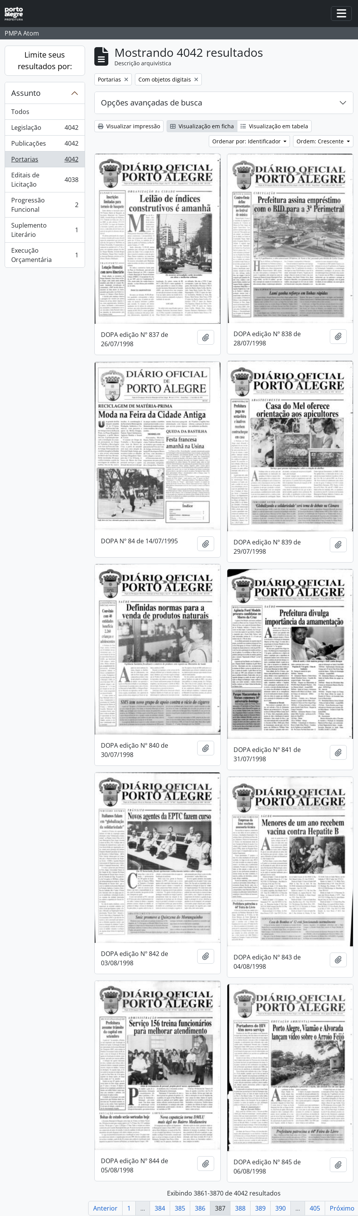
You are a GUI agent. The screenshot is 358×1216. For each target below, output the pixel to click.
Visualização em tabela (274, 126)
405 (315, 1208)
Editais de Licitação (44, 180)
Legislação (44, 129)
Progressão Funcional (44, 205)
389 (260, 1208)
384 (160, 1208)
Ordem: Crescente (321, 141)
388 (240, 1208)
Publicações (44, 145)
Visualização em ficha (202, 126)
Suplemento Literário (44, 230)
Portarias (44, 161)
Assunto (26, 93)
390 (280, 1208)
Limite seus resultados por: (45, 60)
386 (200, 1208)
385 (180, 1208)
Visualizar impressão (129, 126)
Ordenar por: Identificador (247, 141)
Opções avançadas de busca (151, 102)
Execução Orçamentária (44, 255)
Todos (20, 111)
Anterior (105, 1208)
